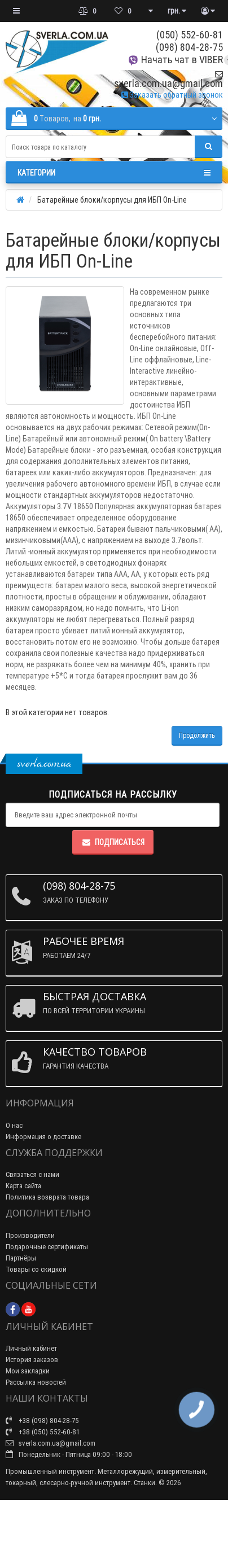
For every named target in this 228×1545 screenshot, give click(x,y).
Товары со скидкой (36, 1269)
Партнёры (21, 1258)
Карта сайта (23, 1186)
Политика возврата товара (47, 1197)
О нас (14, 1125)
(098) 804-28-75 (189, 47)
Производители (30, 1235)
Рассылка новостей (36, 1382)
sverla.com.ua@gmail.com (168, 79)
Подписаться (112, 842)
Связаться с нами (32, 1174)
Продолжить (197, 735)
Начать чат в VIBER (175, 59)
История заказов (32, 1359)
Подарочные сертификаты (47, 1246)
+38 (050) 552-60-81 (43, 1432)
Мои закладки (28, 1371)
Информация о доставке (43, 1136)
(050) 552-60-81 (189, 34)
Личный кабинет (31, 1348)
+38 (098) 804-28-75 (42, 1420)
